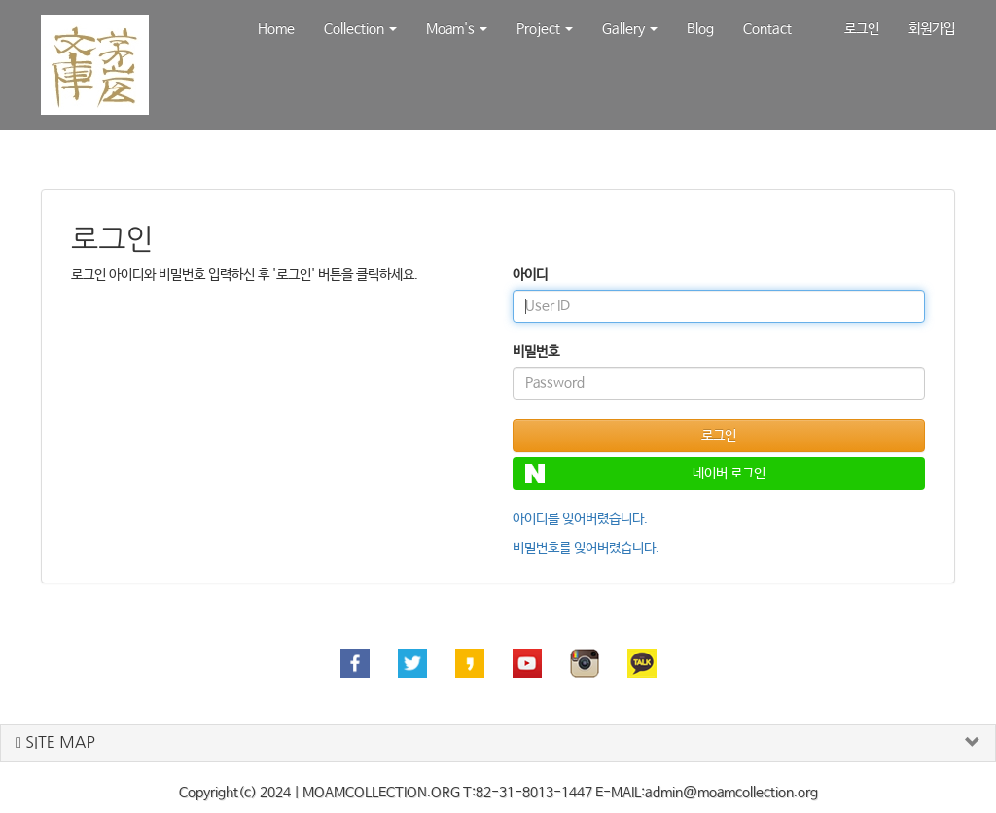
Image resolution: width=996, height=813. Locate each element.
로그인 (861, 29)
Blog (700, 29)
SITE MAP (55, 742)
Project (544, 29)
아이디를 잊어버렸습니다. (580, 519)
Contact (767, 29)
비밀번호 (536, 352)
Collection (360, 29)
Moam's (456, 29)
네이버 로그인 (645, 473)
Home (276, 29)
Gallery (630, 29)
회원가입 (931, 29)
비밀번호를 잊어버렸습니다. (586, 548)
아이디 (530, 275)
